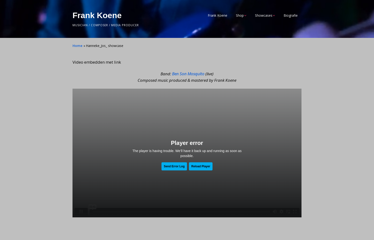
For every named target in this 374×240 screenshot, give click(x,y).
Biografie (291, 15)
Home (78, 45)
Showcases (263, 15)
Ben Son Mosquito (188, 74)
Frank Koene (97, 15)
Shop (240, 15)
